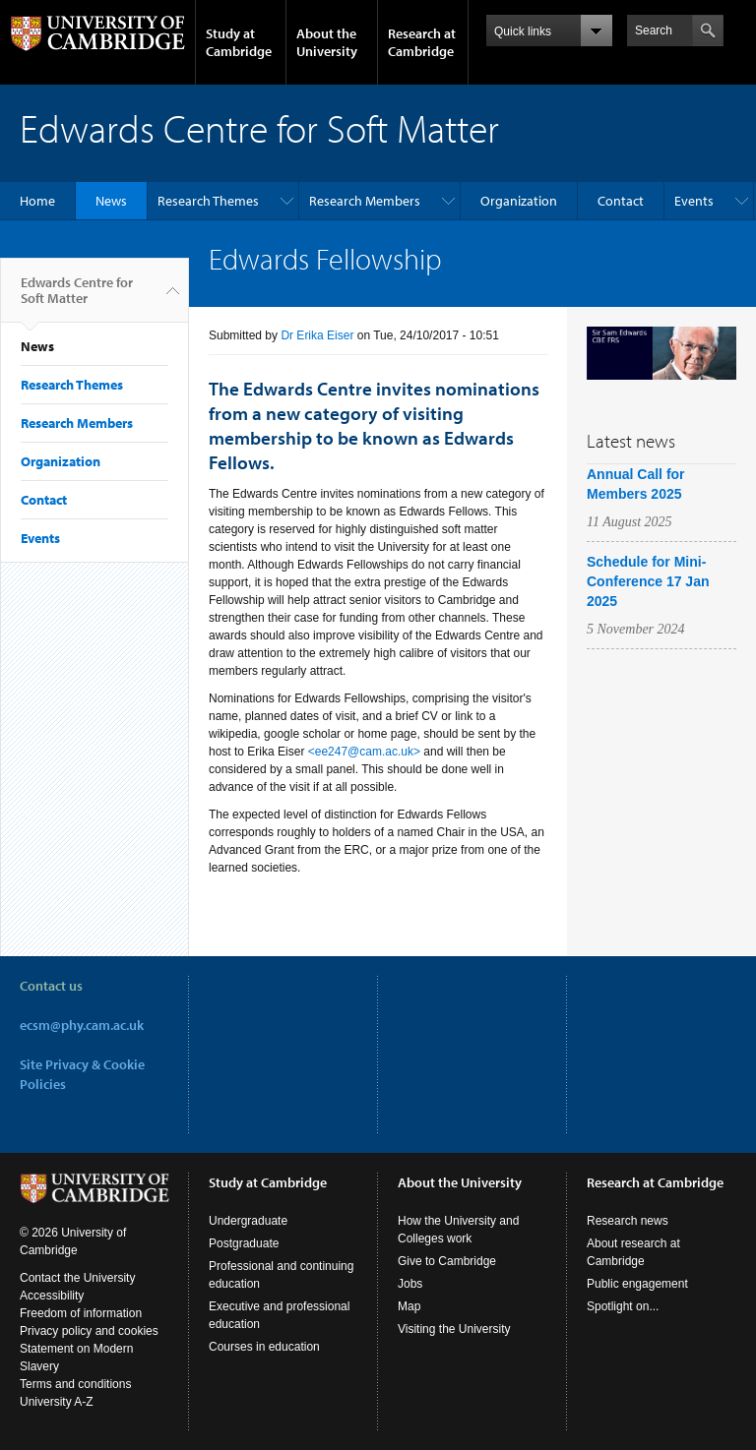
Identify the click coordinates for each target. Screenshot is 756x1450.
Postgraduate (244, 1243)
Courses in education (264, 1347)
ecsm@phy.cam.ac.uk (82, 1025)
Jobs (410, 1284)
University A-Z (57, 1402)
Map (409, 1306)
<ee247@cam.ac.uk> (364, 751)
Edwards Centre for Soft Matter (77, 298)
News (111, 201)
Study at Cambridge (239, 42)
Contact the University (77, 1278)
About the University (326, 42)
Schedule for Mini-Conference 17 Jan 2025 (648, 581)
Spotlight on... (623, 1306)
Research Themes (208, 201)
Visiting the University (454, 1329)
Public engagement (637, 1284)
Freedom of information (81, 1313)
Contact (621, 201)
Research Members (364, 201)
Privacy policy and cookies (89, 1331)
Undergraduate (248, 1221)
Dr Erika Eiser (317, 335)
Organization (518, 201)
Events (694, 201)
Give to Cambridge (447, 1261)
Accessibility (52, 1295)
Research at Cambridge (422, 42)
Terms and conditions (75, 1384)
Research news (627, 1221)
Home (37, 201)
